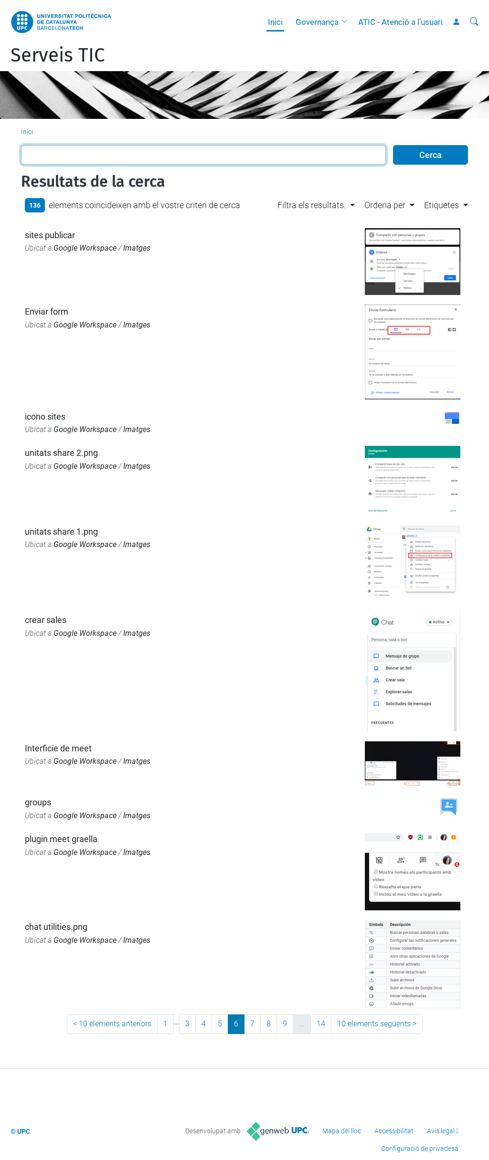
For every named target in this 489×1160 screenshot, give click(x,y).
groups (38, 802)
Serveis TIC (58, 55)
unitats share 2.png (61, 453)
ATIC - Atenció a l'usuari (400, 22)
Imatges (136, 248)
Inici (275, 22)
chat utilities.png (56, 927)
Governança (317, 22)
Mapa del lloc (341, 1131)
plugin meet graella (61, 839)
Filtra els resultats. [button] (311, 205)
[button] (346, 22)
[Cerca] (474, 22)
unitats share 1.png (61, 532)
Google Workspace (85, 248)
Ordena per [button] (384, 205)
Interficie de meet (58, 748)
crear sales (45, 620)
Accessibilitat (394, 1131)
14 (321, 1023)
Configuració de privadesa (419, 1148)
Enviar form (46, 311)
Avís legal (441, 1131)
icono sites (45, 416)
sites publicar (50, 235)
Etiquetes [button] (441, 205)
